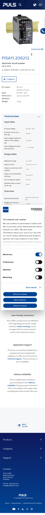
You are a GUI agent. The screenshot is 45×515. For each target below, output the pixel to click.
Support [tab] (7, 458)
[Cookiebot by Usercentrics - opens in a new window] (32, 209)
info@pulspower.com (11, 486)
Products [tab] (7, 440)
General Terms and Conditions (32, 503)
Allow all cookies (20, 294)
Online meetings (23, 327)
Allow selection (20, 300)
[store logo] (9, 5)
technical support (15, 359)
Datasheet (37, 49)
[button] (35, 5)
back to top (22, 426)
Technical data (11, 116)
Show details (31, 287)
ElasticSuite (31, 514)
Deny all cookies (20, 306)
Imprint (7, 503)
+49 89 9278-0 (14, 484)
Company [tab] (7, 449)
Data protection (16, 503)
